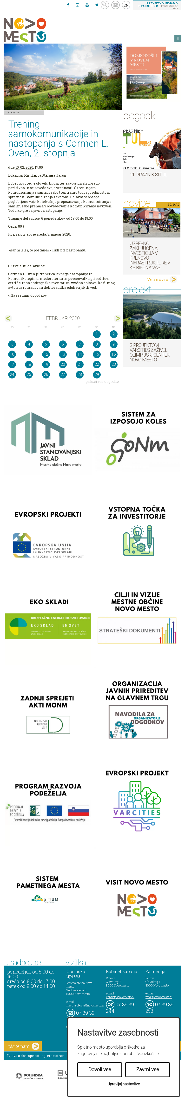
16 (114, 354)
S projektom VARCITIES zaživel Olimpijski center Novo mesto (149, 352)
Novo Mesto (36, 30)
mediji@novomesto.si (158, 997)
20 (63, 364)
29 (97, 374)
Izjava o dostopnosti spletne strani (36, 1055)
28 (80, 374)
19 (46, 364)
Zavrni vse (147, 1069)
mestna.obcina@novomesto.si (85, 1005)
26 (46, 374)
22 (97, 364)
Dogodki (13, 112)
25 (29, 374)
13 (63, 354)
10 (12, 354)
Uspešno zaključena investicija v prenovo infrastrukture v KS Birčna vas (150, 255)
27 (63, 374)
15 (97, 354)
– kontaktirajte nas (158, 5)
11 (29, 354)
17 (12, 364)
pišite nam (23, 1046)
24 (12, 374)
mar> (117, 318)
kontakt (115, 5)
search (105, 5)
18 (29, 364)
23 (114, 364)
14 (80, 354)
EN (126, 5)
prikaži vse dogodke (102, 381)
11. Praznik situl (148, 175)
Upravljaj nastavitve (123, 1084)
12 (46, 354)
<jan (8, 318)
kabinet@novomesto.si (120, 997)
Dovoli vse (99, 1069)
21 (80, 364)
